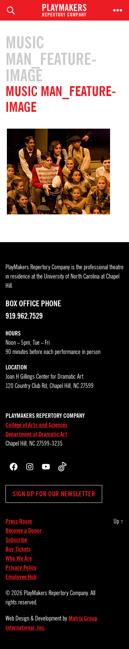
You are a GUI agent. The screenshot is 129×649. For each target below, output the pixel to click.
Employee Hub (21, 577)
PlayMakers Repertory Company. (56, 593)
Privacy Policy (21, 568)
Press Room (19, 521)
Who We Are (19, 558)
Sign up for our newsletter (54, 493)
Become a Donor (24, 531)
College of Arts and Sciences (36, 425)
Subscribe (16, 540)
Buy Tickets (18, 549)
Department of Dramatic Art (36, 434)
